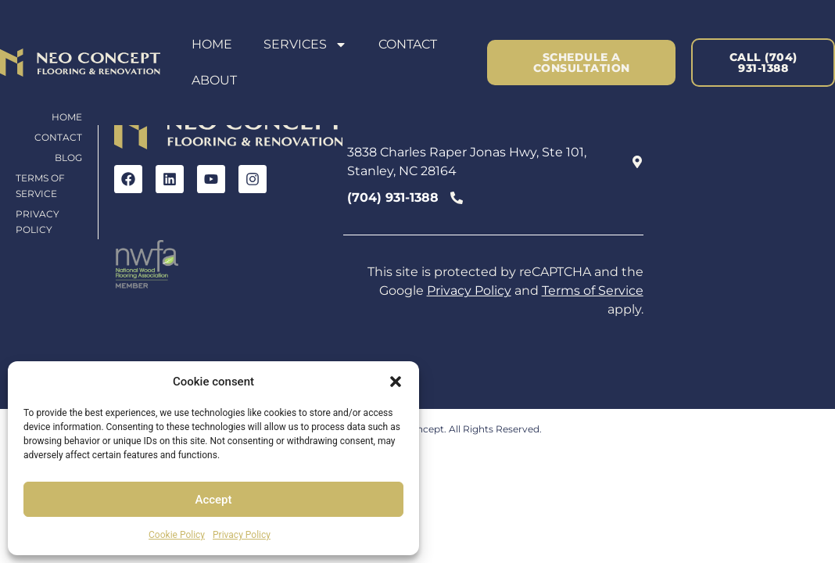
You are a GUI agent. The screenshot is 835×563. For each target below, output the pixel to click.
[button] (395, 381)
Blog (68, 157)
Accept (213, 500)
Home (212, 44)
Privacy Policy (242, 534)
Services (305, 44)
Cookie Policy (177, 534)
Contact (407, 44)
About (214, 80)
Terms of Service (40, 185)
